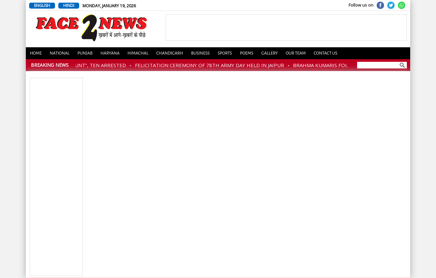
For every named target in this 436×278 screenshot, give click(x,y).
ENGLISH (42, 5)
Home (36, 53)
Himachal (138, 53)
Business (200, 53)
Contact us (325, 53)
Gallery (269, 53)
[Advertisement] (56, 177)
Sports (225, 53)
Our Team (295, 53)
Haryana (110, 53)
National (60, 53)
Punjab (85, 53)
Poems (246, 53)
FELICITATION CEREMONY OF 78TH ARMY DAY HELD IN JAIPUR (211, 65)
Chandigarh (169, 53)
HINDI (68, 5)
